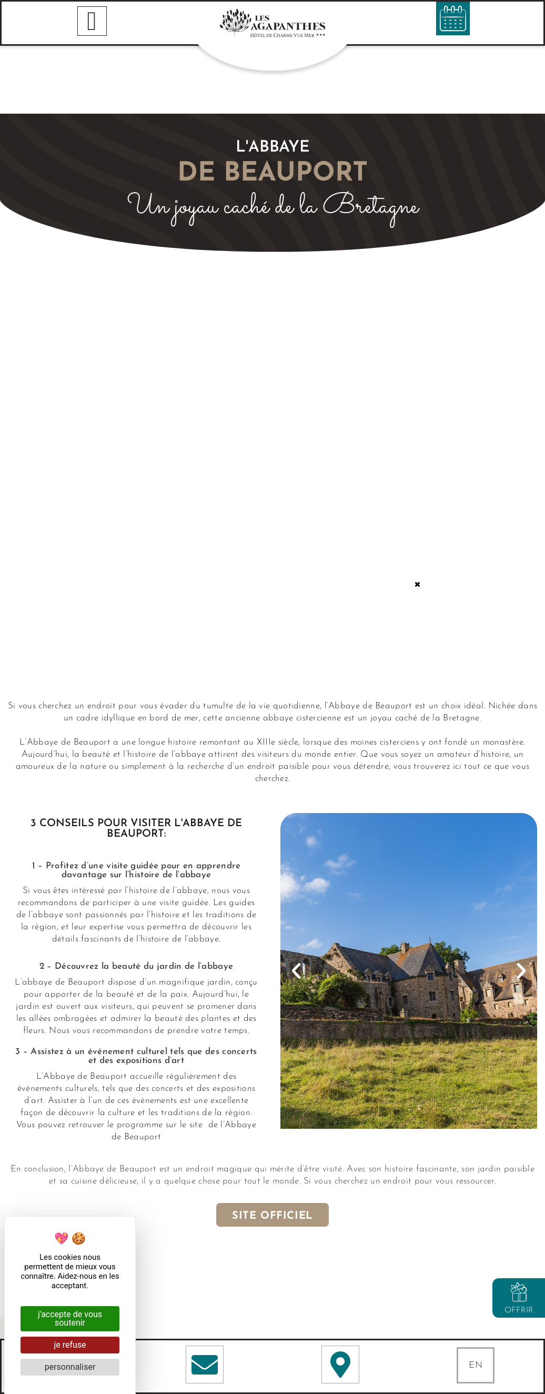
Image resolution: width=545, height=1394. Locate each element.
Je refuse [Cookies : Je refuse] (70, 1345)
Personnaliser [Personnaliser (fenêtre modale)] (70, 1367)
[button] (296, 903)
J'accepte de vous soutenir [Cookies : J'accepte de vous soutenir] (70, 1318)
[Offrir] (518, 1291)
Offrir (518, 1311)
